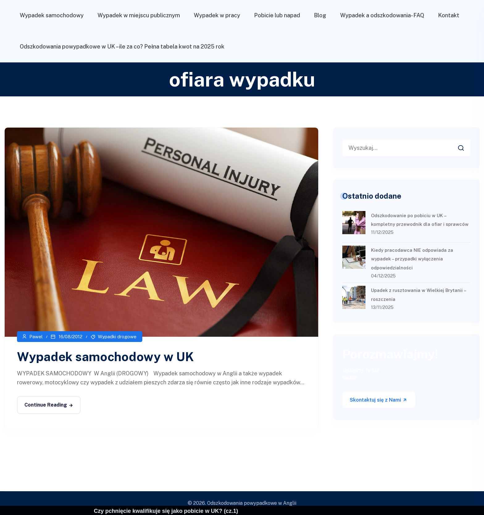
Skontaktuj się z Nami (378, 400)
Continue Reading (45, 405)
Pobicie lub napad (277, 15)
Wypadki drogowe (117, 336)
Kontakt (448, 15)
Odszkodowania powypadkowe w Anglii (251, 503)
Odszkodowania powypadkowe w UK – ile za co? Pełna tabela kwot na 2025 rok (122, 46)
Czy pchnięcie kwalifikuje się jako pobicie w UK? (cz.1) (166, 511)
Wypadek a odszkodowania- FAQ (382, 15)
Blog (320, 15)
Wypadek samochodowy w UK (105, 356)
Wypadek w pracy (217, 15)
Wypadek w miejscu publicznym (139, 15)
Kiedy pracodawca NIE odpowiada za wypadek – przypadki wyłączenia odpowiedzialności (412, 259)
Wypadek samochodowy (52, 15)
